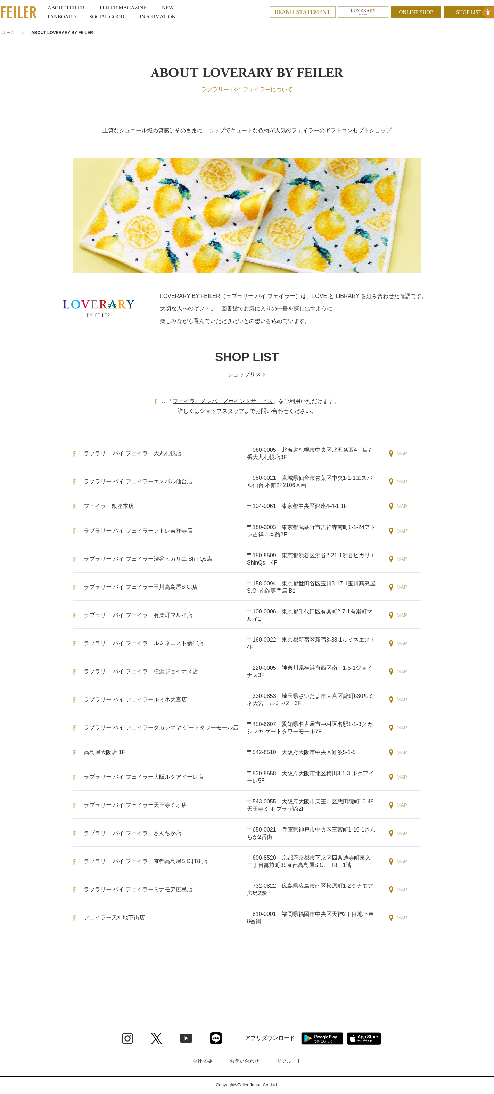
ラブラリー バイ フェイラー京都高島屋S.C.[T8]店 (145, 861)
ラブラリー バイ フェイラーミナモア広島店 (138, 889)
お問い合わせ (245, 1061)
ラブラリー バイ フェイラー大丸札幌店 (132, 453)
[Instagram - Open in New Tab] (127, 1038)
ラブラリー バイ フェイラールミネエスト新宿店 (144, 643)
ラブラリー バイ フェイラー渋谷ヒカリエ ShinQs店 (148, 559)
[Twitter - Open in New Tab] (156, 1038)
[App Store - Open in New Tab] (364, 1038)
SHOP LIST (468, 12)
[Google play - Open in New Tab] (322, 1038)
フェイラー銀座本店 (109, 506)
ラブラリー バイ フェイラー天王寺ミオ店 (135, 805)
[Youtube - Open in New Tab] (186, 1038)
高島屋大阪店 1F (104, 752)
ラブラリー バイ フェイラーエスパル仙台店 (138, 481)
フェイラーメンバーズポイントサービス (223, 401)
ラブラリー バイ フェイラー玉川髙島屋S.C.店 (141, 587)
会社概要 (202, 1061)
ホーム (8, 32)
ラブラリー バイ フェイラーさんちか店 (132, 833)
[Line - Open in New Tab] (216, 1038)
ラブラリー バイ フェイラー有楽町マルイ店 (138, 615)
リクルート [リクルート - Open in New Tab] (289, 1061)
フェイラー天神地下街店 (114, 917)
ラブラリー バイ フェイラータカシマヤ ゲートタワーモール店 (161, 727)
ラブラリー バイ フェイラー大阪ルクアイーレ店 (144, 777)
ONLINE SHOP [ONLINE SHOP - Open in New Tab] (416, 12)
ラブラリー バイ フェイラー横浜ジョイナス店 (141, 671)
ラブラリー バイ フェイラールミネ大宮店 (135, 699)
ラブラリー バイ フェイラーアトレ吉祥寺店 (138, 531)
